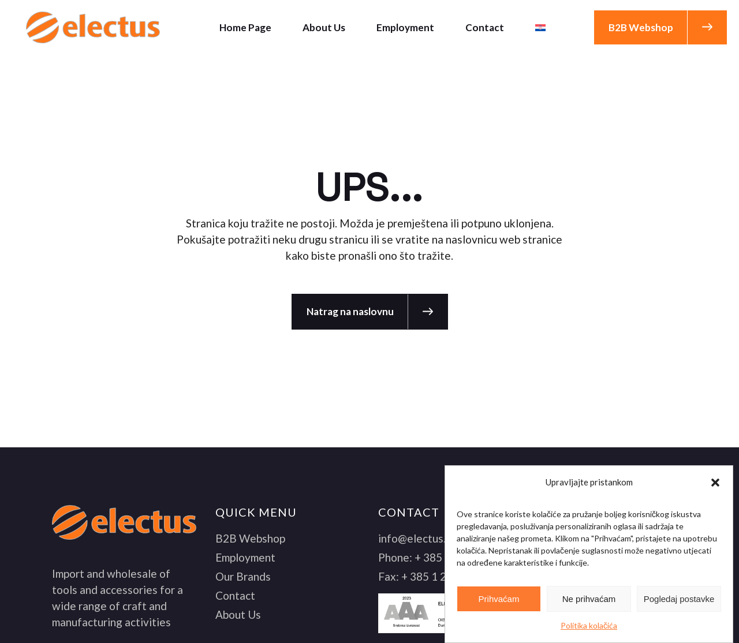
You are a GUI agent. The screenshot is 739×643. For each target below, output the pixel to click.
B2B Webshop (250, 538)
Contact (235, 595)
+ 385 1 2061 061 (444, 576)
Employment (245, 557)
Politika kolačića (589, 625)
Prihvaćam (499, 599)
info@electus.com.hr (427, 538)
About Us (238, 614)
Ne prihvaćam (589, 599)
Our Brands (243, 576)
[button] (715, 482)
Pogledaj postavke (679, 599)
